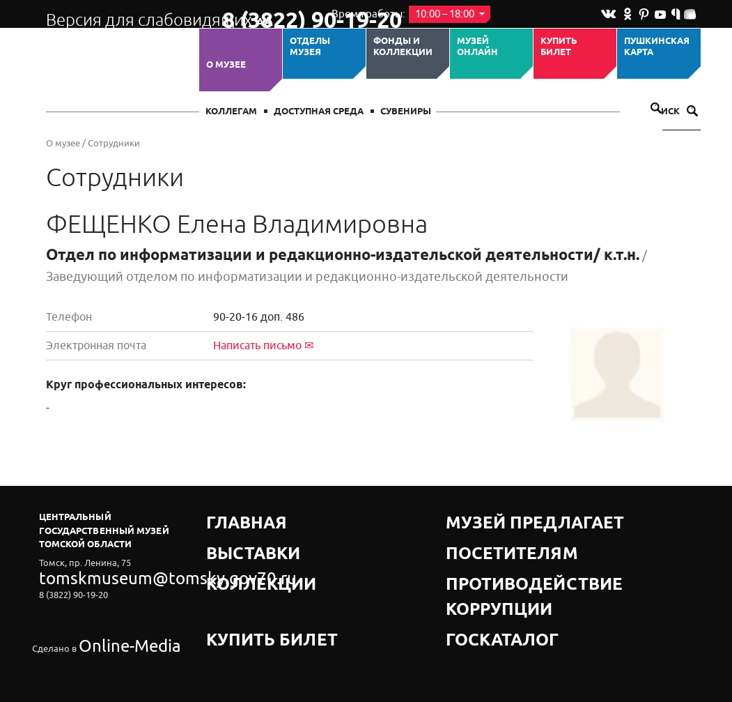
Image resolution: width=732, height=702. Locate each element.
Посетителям (481, 534)
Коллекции (236, 552)
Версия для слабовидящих (121, 14)
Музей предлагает (494, 517)
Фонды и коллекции (403, 47)
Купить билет (558, 47)
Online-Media (106, 612)
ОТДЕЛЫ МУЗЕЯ (310, 47)
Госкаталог (476, 569)
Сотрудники (114, 143)
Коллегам (231, 111)
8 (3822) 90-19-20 (266, 15)
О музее (226, 64)
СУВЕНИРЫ (405, 111)
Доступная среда (319, 111)
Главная (228, 517)
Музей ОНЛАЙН (477, 47)
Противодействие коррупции (523, 552)
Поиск (673, 112)
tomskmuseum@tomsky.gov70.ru (107, 574)
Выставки (232, 534)
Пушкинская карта (657, 47)
